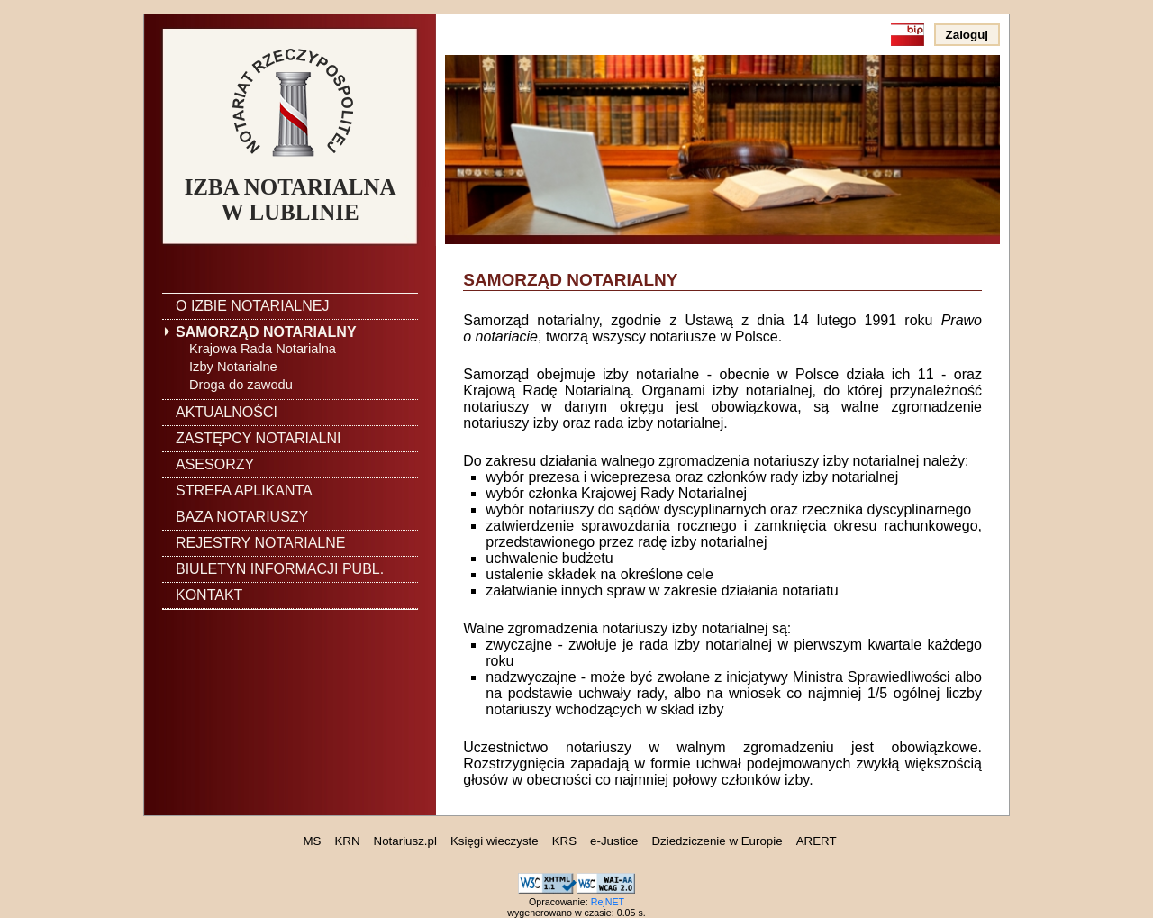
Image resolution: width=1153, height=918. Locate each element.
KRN (346, 841)
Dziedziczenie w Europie (716, 841)
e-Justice (614, 841)
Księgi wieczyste (494, 841)
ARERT (816, 841)
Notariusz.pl (405, 841)
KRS (564, 841)
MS (312, 841)
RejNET (607, 901)
